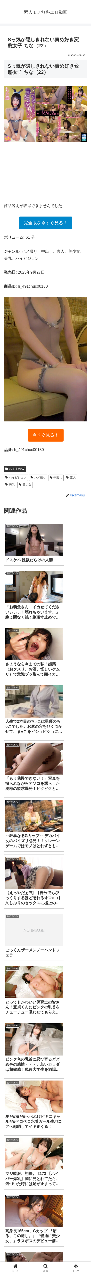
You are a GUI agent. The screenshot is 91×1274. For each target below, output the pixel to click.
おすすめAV (15, 468)
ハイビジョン (15, 477)
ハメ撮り (38, 477)
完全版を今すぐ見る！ (45, 222)
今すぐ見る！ (46, 435)
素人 (71, 477)
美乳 (10, 484)
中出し (56, 477)
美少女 (25, 484)
